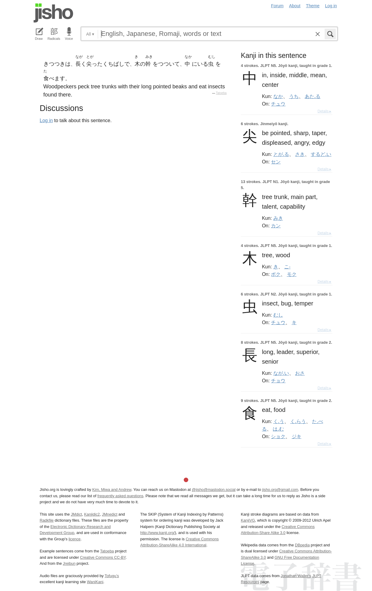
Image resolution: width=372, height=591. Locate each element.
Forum (277, 5)
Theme (313, 5)
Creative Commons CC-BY (103, 557)
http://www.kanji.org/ (157, 532)
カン (276, 225)
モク (292, 274)
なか (278, 96)
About (294, 5)
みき (278, 218)
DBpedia (302, 545)
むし (278, 314)
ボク (276, 274)
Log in (331, 5)
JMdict (76, 514)
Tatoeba (221, 93)
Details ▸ (324, 111)
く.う (278, 421)
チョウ (278, 380)
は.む (278, 428)
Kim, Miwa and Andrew (111, 489)
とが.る (281, 154)
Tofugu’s (112, 576)
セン (276, 161)
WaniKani (95, 582)
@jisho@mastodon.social (214, 489)
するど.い (321, 154)
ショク (278, 436)
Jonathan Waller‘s (296, 576)
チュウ (278, 103)
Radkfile (47, 520)
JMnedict (109, 514)
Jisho (53, 13)
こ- (287, 266)
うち (294, 96)
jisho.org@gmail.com (280, 489)
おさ (300, 373)
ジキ (296, 436)
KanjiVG (248, 520)
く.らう (298, 421)
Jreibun (69, 563)
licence (74, 539)
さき (300, 154)
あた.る (312, 96)
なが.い (281, 373)
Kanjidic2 (92, 514)
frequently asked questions (120, 496)
